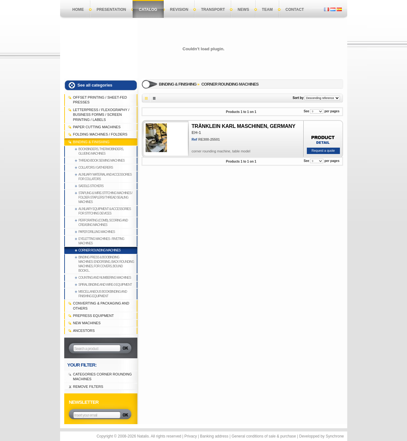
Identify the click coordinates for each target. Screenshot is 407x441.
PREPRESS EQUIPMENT (93, 316)
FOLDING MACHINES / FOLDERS (100, 134)
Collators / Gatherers (96, 167)
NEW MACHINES (87, 323)
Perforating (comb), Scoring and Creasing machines (103, 223)
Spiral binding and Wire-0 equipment (105, 284)
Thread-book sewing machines (102, 160)
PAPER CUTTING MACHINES (97, 127)
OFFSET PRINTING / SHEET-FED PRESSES (100, 99)
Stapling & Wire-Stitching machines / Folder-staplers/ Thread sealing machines (105, 197)
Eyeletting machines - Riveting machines (101, 241)
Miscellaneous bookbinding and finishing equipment (103, 294)
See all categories (95, 85)
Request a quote (323, 150)
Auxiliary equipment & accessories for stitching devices (105, 211)
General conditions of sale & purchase (263, 436)
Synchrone (335, 436)
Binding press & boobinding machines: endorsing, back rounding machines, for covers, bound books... (106, 264)
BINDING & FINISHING (91, 142)
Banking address (214, 436)
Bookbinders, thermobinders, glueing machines (101, 151)
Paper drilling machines (97, 232)
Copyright (105, 436)
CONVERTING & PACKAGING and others (101, 305)
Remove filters (88, 386)
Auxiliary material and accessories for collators (105, 177)
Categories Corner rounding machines (102, 376)
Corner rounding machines (100, 250)
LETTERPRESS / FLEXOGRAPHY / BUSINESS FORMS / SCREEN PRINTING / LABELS (101, 115)
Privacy (190, 436)
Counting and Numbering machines (105, 277)
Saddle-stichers (91, 186)
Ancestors (84, 330)
